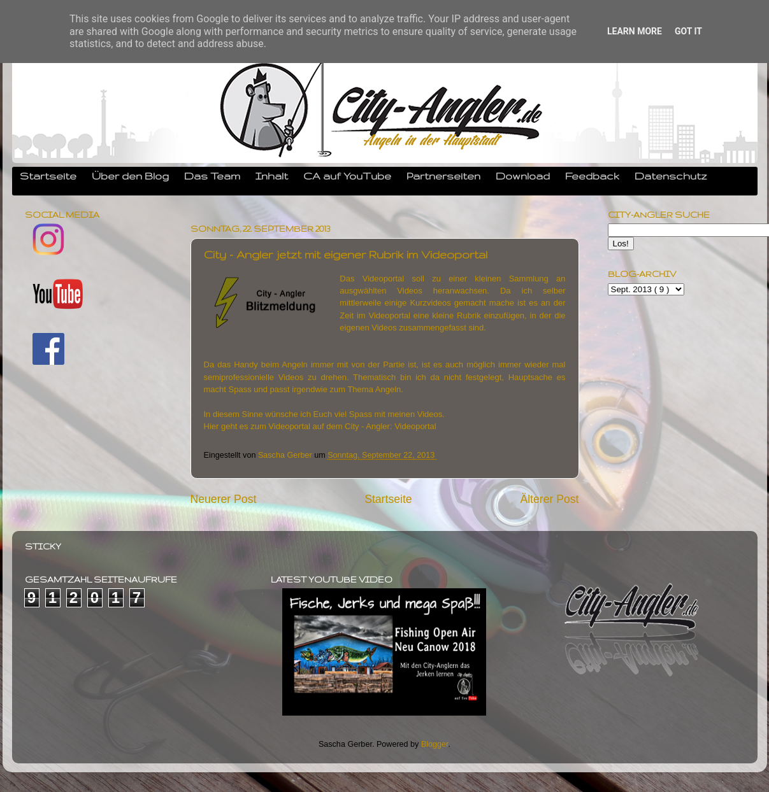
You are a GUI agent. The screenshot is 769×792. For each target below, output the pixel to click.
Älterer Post (549, 499)
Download (523, 175)
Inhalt (271, 175)
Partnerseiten (443, 175)
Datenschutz (671, 175)
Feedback (592, 175)
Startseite (48, 175)
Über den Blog (130, 175)
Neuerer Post (223, 499)
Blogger (435, 744)
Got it (688, 31)
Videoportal (415, 426)
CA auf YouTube (347, 175)
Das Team (212, 175)
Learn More (634, 31)
